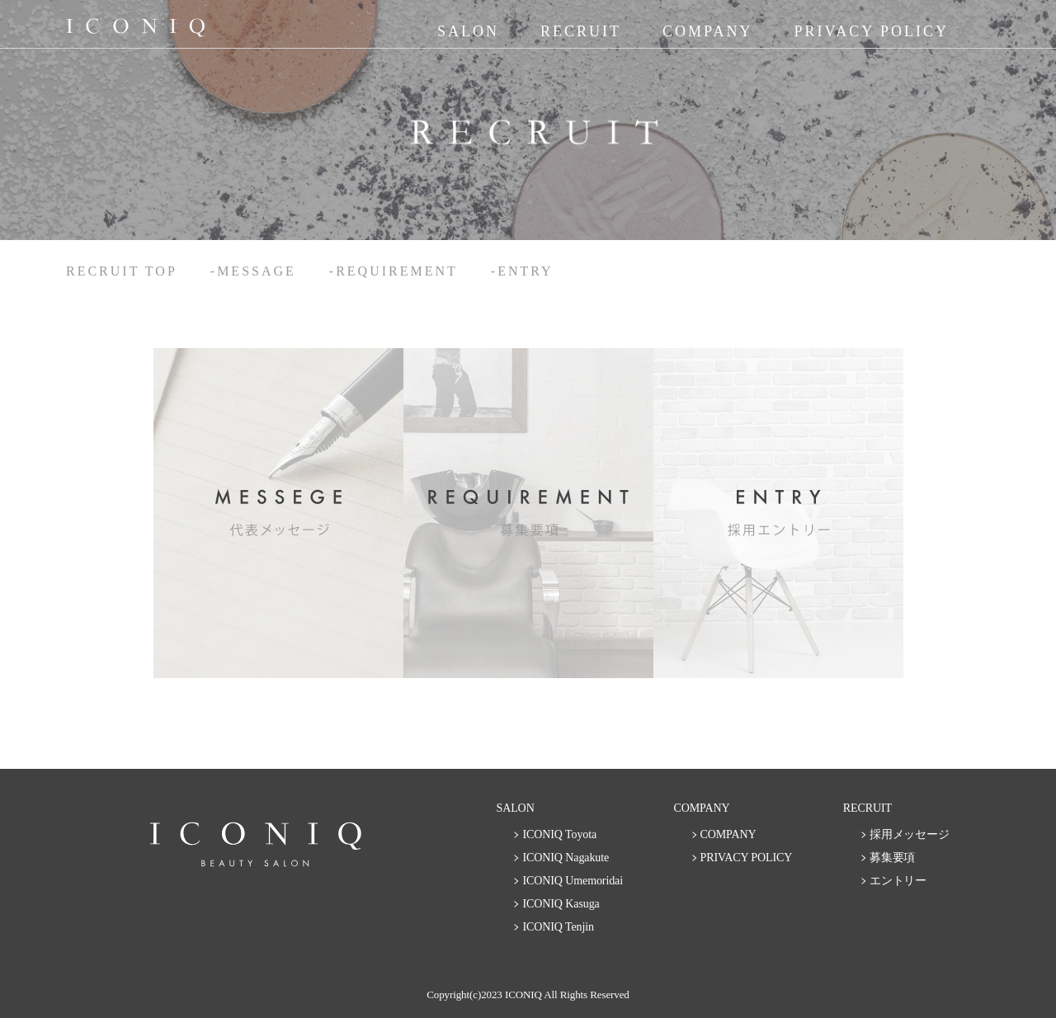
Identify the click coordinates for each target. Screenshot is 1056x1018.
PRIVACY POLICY (871, 31)
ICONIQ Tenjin (558, 927)
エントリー (898, 880)
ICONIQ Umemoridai (572, 880)
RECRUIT (580, 31)
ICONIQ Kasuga (560, 904)
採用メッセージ (910, 834)
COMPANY (707, 31)
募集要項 (893, 857)
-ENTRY (522, 271)
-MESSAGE (253, 271)
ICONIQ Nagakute (565, 857)
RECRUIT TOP (121, 271)
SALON (468, 31)
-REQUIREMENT (393, 271)
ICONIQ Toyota (559, 834)
